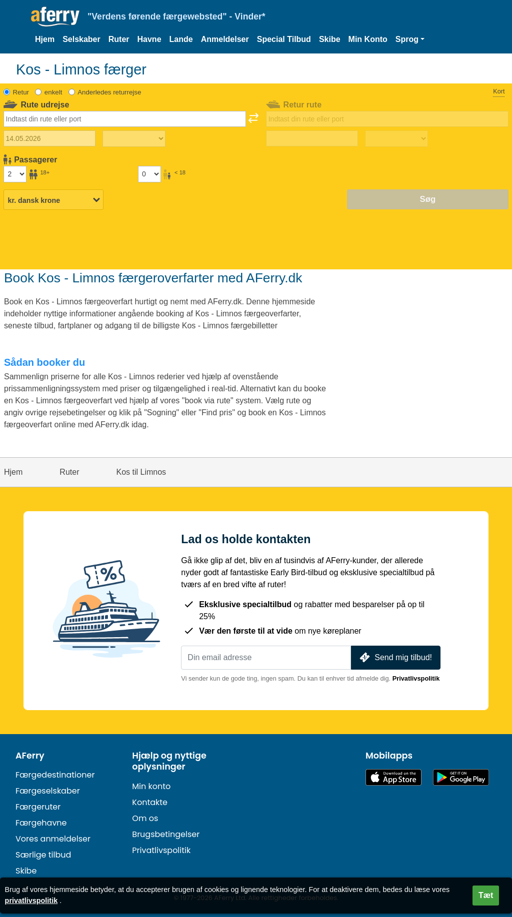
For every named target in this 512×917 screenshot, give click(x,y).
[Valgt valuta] (53, 200)
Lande (181, 39)
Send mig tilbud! (395, 657)
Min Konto (368, 39)
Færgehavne (41, 823)
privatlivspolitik (31, 901)
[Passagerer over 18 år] (15, 174)
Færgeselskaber (48, 791)
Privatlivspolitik (416, 678)
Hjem (44, 39)
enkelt (53, 92)
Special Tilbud (284, 39)
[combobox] (125, 119)
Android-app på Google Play (461, 777)
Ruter (119, 39)
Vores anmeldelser (53, 839)
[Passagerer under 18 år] (149, 174)
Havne (150, 39)
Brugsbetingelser (166, 834)
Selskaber (81, 39)
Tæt (485, 895)
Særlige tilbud (43, 855)
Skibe (329, 39)
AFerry (30, 756)
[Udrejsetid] (134, 138)
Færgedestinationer (55, 775)
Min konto (151, 786)
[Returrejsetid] (396, 138)
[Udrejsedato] (50, 138)
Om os (145, 818)
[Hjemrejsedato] (312, 138)
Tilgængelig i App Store (394, 777)
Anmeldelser (225, 39)
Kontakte (150, 802)
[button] (410, 39)
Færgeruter (38, 807)
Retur (21, 92)
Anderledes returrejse (109, 92)
